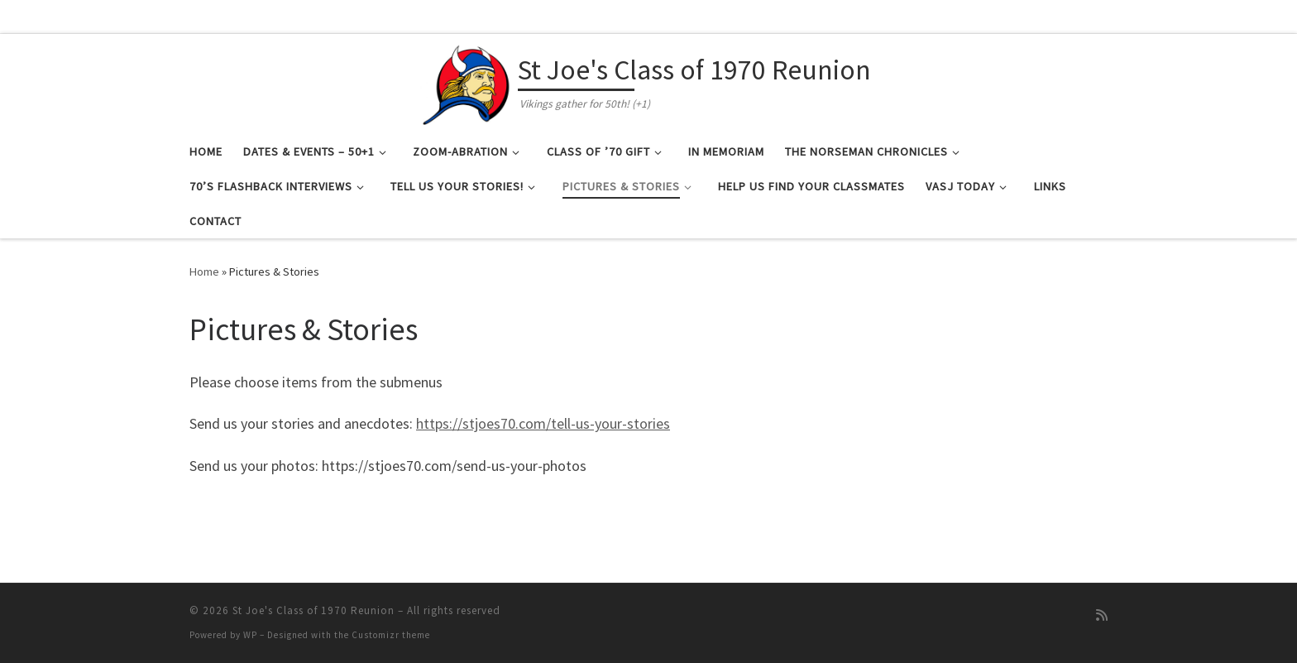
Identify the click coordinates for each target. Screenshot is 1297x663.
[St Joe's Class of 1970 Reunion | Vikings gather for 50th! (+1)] (466, 81)
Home (204, 271)
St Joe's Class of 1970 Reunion (313, 610)
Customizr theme (391, 635)
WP (250, 635)
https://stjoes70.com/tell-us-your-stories (543, 423)
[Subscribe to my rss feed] (1102, 615)
